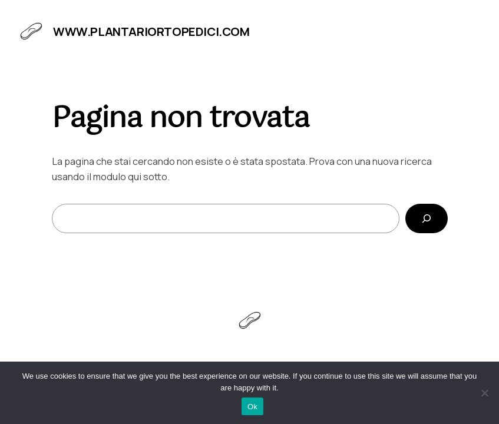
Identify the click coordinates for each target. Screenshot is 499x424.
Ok (252, 406)
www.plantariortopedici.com (151, 31)
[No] (484, 393)
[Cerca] (426, 218)
